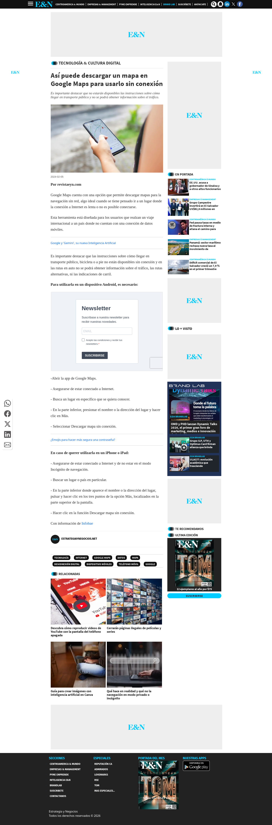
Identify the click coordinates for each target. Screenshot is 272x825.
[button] (7, 403)
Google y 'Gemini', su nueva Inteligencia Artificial (83, 243)
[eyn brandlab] (186, 386)
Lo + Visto (183, 328)
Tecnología (61, 557)
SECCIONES (57, 758)
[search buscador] (214, 4)
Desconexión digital (66, 564)
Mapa (135, 557)
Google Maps (102, 557)
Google (150, 564)
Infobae (87, 523)
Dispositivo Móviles (99, 564)
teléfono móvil (128, 564)
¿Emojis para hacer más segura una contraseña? (83, 440)
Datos (121, 557)
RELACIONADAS (69, 574)
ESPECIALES (102, 758)
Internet (81, 557)
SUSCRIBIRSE (194, 596)
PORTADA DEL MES (151, 758)
